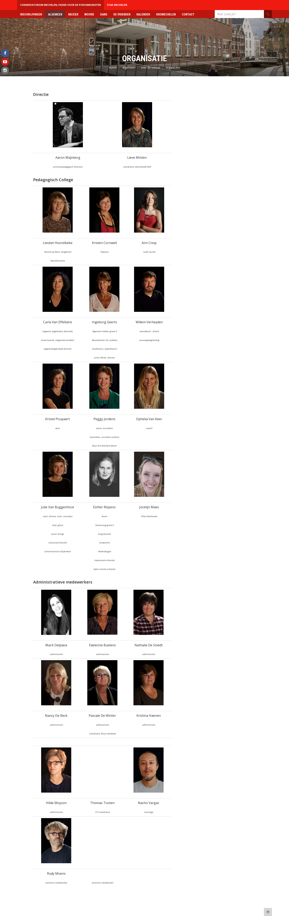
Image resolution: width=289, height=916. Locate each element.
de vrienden (121, 14)
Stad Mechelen (117, 5)
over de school (150, 67)
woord (89, 14)
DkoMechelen (166, 14)
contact (188, 14)
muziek (73, 14)
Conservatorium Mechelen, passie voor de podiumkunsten (60, 5)
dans (103, 14)
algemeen (55, 14)
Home (113, 67)
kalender (143, 14)
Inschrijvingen (31, 14)
